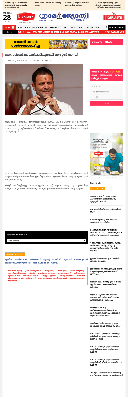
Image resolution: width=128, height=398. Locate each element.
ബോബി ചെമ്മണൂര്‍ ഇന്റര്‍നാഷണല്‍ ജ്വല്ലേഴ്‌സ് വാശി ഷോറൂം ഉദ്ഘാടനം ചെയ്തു (104, 349)
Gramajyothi (95, 183)
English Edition (116, 27)
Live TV (7, 27)
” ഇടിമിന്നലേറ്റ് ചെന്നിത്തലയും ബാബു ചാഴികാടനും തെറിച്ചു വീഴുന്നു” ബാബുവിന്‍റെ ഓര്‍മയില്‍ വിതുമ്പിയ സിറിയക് (105, 247)
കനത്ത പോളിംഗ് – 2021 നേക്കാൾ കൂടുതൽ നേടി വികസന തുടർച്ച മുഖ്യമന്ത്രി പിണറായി (16, 5)
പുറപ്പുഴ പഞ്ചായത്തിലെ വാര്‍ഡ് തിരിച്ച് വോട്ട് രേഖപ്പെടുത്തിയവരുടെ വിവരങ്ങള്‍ (106, 374)
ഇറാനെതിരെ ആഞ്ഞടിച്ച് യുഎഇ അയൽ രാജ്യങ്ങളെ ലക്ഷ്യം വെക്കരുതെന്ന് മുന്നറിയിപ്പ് (106, 272)
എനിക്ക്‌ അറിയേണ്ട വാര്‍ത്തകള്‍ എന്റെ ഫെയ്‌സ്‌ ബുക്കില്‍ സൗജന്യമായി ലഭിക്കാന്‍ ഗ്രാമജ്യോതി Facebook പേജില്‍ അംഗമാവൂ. (46, 261)
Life (64, 27)
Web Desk (46, 61)
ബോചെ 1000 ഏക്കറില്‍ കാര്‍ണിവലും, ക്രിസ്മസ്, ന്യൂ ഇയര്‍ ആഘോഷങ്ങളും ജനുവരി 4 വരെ (105, 336)
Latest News (97, 189)
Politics (72, 27)
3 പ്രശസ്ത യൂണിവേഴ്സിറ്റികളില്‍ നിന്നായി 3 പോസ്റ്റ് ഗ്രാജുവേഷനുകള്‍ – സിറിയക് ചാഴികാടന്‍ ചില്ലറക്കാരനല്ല (108, 5)
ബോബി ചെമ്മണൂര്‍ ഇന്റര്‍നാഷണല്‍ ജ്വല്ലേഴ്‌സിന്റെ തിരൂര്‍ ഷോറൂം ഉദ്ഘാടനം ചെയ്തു (106, 362)
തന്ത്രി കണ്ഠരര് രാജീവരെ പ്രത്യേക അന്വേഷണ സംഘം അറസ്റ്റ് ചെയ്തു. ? (105, 325)
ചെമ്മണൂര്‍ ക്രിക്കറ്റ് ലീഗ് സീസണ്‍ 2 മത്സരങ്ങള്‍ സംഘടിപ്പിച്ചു (77, 4)
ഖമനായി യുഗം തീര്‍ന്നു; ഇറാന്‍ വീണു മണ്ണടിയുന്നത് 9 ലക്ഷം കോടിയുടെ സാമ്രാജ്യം (105, 285)
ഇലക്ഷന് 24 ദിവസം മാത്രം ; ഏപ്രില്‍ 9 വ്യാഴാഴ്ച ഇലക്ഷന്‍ (105, 260)
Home (19, 27)
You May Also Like (15, 254)
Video (81, 27)
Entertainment (52, 27)
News (27, 27)
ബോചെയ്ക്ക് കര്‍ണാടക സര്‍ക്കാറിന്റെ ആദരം (48, 4)
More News (37, 27)
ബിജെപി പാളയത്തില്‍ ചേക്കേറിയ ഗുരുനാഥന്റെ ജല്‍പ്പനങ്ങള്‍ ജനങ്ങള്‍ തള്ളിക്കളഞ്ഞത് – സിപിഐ (104, 298)
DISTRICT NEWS (93, 27)
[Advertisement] (46, 153)
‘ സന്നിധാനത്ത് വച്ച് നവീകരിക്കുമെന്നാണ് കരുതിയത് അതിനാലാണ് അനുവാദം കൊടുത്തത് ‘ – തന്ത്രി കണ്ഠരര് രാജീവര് (106, 312)
